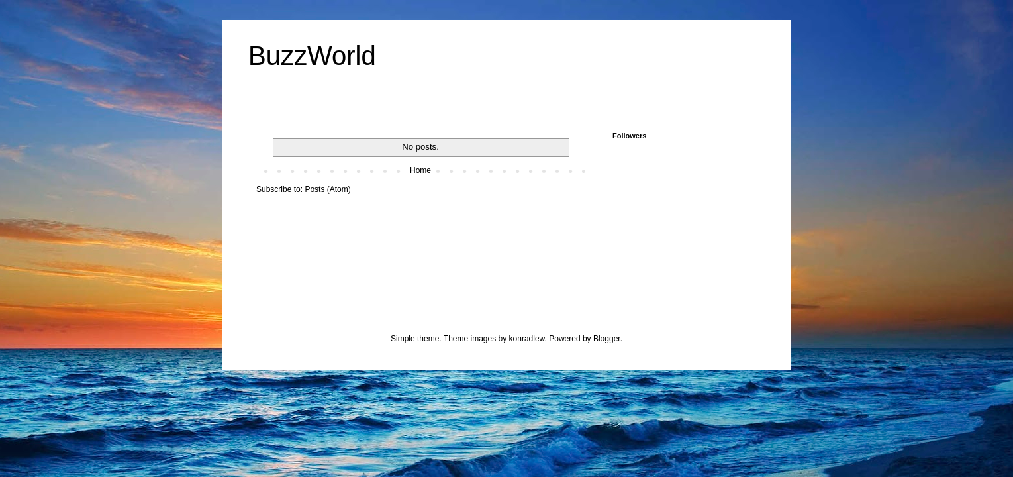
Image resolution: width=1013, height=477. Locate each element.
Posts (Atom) (327, 189)
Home (420, 170)
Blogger (606, 338)
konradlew (527, 338)
